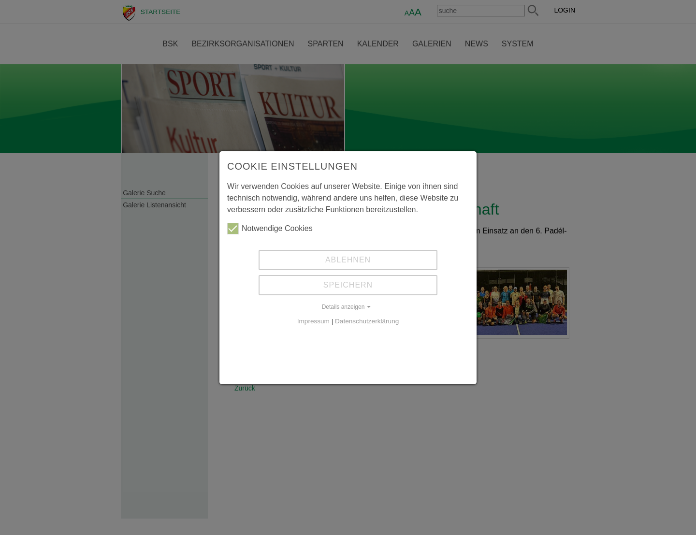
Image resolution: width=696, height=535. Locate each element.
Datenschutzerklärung (367, 321)
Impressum (313, 321)
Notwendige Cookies (270, 228)
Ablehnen (348, 260)
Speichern (348, 285)
